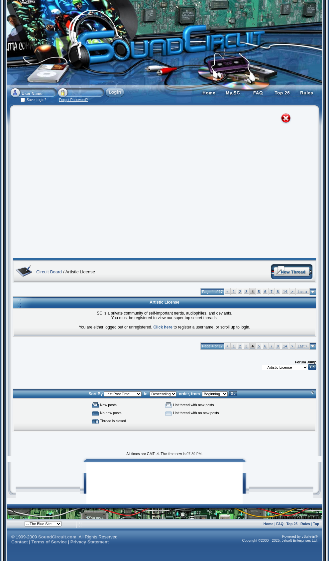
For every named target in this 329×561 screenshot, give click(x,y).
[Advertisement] (70, 183)
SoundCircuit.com (57, 536)
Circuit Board (49, 271)
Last (302, 292)
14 (285, 292)
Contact (19, 541)
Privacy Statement (89, 541)
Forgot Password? (73, 100)
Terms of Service (49, 541)
